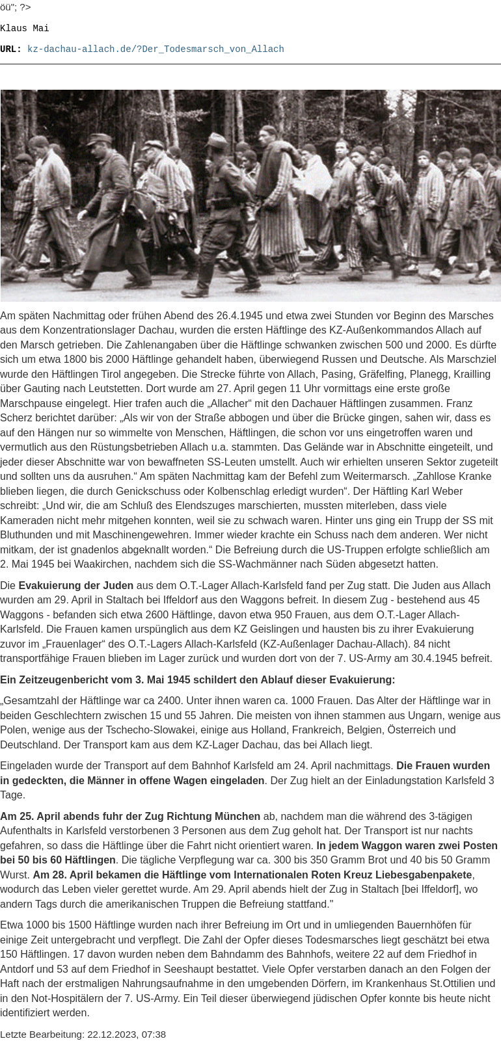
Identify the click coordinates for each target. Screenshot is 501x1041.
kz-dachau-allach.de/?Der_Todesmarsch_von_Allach (155, 49)
